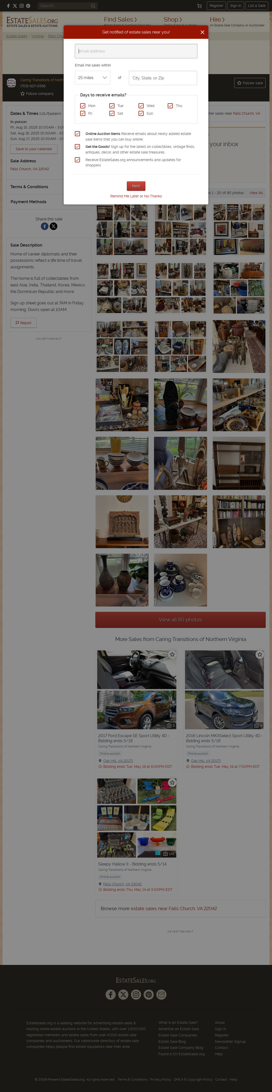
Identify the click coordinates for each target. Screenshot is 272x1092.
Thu (179, 106)
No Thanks (153, 196)
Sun (150, 113)
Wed (151, 106)
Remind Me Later (124, 196)
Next (136, 186)
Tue (120, 106)
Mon (91, 106)
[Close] (202, 32)
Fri (90, 113)
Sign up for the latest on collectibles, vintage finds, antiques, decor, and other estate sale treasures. (140, 149)
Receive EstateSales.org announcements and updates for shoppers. (133, 162)
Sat (120, 113)
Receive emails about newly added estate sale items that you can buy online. (138, 136)
